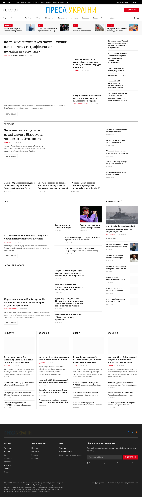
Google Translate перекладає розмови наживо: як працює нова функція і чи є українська (69, 273)
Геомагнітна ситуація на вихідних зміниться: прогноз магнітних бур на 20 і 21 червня (53, 401)
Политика (7, 142)
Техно (95, 18)
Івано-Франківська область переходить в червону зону (115, 278)
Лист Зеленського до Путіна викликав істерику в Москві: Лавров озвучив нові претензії (53, 185)
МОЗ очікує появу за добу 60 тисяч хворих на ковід (117, 245)
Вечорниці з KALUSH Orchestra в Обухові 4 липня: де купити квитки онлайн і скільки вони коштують (19, 394)
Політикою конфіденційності (127, 463)
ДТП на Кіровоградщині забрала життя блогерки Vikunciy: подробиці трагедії (121, 404)
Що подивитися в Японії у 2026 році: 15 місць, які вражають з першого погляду (81, 249)
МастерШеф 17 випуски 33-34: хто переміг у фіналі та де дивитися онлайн (116, 84)
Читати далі (11, 114)
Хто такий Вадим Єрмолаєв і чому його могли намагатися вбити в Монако (26, 237)
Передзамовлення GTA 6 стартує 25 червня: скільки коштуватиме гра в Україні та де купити (24, 302)
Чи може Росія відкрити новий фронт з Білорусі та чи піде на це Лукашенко (23, 134)
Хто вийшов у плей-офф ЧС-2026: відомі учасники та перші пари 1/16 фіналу (87, 360)
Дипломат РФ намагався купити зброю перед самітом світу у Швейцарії (47, 30)
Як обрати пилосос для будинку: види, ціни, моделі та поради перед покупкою (69, 287)
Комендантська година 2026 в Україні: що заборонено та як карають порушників (120, 394)
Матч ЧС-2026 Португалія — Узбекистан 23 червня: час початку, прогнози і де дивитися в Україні (88, 404)
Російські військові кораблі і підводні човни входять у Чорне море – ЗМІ (120, 229)
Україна (28, 18)
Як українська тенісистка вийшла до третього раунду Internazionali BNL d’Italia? (117, 30)
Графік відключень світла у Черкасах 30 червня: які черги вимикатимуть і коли (117, 71)
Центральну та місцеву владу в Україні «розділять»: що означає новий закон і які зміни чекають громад (116, 173)
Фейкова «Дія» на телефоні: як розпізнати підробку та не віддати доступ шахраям (122, 384)
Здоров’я (85, 18)
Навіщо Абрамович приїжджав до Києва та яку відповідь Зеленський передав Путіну (19, 185)
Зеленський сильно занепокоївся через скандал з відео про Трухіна (114, 256)
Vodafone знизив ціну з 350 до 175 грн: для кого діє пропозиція (68, 317)
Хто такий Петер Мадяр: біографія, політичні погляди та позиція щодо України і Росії (116, 162)
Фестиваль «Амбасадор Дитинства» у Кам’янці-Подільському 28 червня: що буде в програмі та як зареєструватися (19, 384)
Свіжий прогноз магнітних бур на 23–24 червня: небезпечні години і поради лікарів (53, 391)
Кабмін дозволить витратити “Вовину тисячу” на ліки (114, 289)
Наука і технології (10, 309)
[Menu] (138, 17)
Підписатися (131, 10)
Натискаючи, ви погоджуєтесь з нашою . (112, 463)
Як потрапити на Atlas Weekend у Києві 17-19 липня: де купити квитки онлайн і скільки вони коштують (18, 360)
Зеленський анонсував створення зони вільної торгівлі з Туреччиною (116, 267)
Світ (38, 18)
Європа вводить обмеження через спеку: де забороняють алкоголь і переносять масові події (65, 226)
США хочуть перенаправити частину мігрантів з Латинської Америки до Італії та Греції (82, 30)
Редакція (134, 2)
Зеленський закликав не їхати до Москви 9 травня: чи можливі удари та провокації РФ (116, 130)
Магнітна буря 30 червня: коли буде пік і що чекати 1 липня (54, 358)
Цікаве (112, 18)
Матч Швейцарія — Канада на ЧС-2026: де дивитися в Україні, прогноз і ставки (86, 384)
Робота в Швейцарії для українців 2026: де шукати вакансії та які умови (82, 238)
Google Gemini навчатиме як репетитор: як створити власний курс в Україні (87, 98)
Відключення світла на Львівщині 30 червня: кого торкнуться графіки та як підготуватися (117, 58)
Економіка (62, 18)
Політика (49, 18)
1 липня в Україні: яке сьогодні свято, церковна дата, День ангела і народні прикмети (87, 63)
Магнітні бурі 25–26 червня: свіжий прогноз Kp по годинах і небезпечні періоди (54, 381)
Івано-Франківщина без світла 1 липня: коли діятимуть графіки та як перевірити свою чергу (44, 2)
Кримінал (74, 18)
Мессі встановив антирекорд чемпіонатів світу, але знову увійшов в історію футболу (85, 394)
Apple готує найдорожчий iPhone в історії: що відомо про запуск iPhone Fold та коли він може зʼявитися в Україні (68, 302)
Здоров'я (42, 363)
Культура (7, 365)
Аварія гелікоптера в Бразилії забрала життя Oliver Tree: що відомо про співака (91, 226)
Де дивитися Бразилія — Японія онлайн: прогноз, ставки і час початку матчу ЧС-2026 (117, 96)
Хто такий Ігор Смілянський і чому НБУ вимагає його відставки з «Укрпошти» (122, 360)
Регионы (7, 55)
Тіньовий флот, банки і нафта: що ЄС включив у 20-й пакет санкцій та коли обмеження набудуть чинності (116, 152)
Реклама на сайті (122, 2)
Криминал (7, 242)
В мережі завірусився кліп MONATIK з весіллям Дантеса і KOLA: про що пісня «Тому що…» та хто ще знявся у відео (18, 404)
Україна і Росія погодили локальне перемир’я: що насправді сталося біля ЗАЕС (85, 185)
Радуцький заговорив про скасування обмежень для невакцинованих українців (115, 300)
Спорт (103, 18)
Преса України (33, 485)
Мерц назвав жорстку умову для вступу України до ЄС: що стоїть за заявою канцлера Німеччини (116, 141)
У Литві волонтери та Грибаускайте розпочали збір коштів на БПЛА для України (14, 30)
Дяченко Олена (18, 55)
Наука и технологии (80, 104)
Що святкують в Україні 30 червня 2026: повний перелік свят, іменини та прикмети (118, 44)
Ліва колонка (111, 235)
